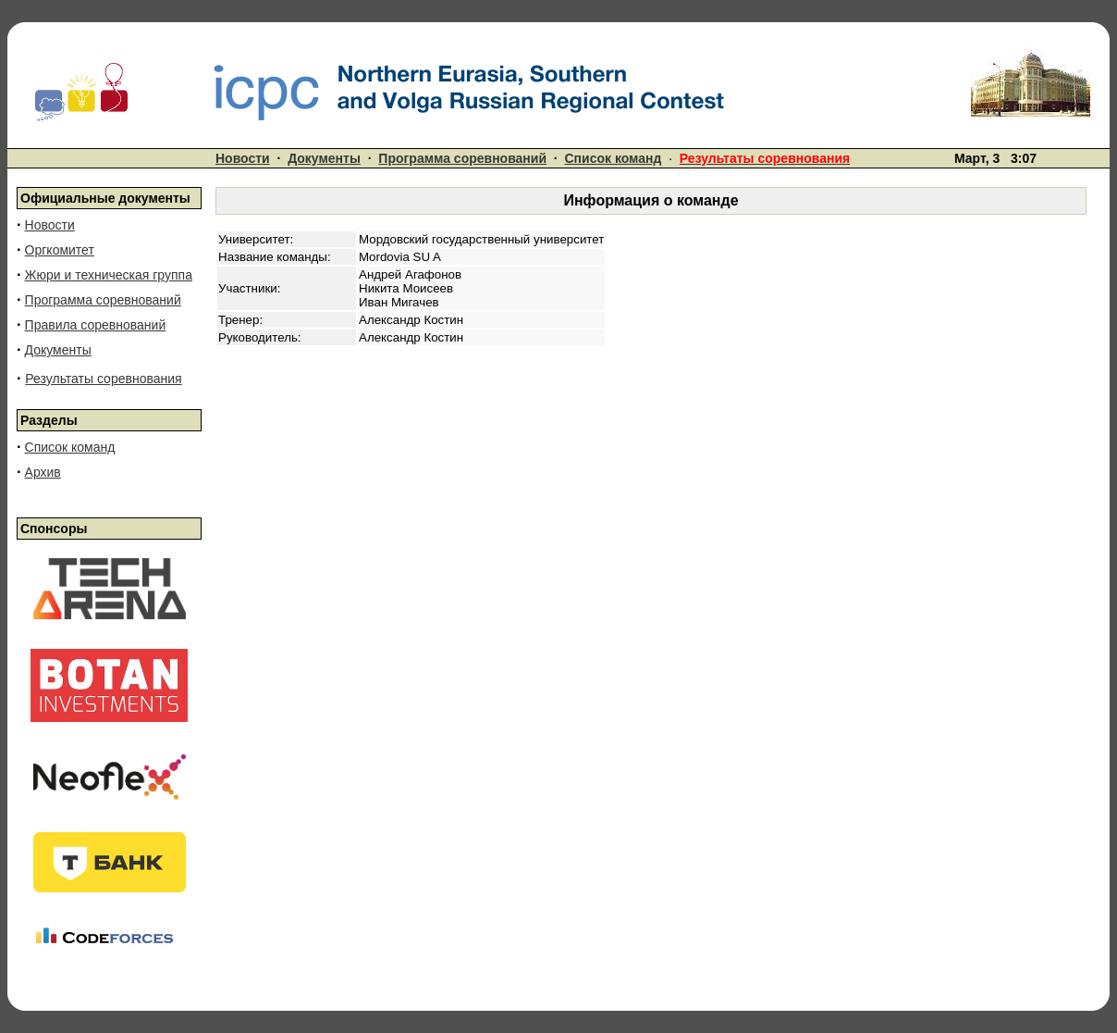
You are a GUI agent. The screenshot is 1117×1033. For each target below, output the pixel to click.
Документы (324, 158)
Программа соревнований (462, 158)
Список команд (613, 158)
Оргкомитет (59, 250)
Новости (242, 158)
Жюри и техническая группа (108, 275)
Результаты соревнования (103, 378)
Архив (43, 472)
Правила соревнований (95, 324)
